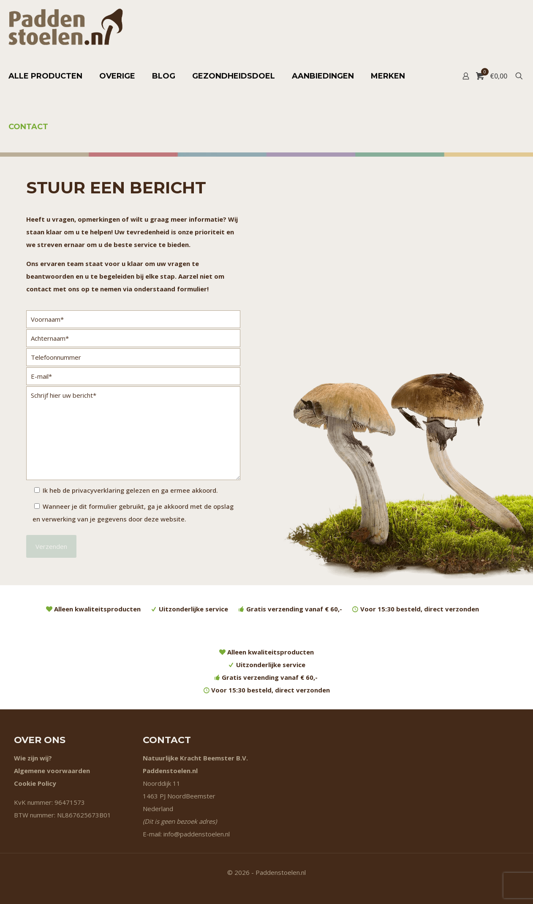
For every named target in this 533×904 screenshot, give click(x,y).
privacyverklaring (98, 490)
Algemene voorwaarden (52, 770)
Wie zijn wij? (33, 758)
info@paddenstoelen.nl (196, 834)
